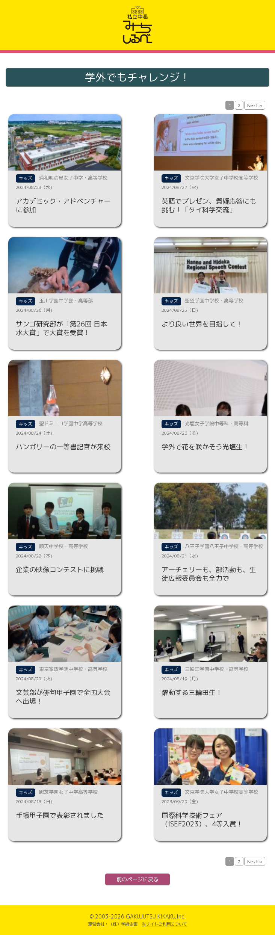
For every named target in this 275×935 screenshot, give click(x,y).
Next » (254, 105)
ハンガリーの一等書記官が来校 (63, 447)
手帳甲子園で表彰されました (60, 815)
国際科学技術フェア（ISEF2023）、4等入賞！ (202, 820)
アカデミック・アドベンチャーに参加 (63, 205)
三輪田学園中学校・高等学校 (216, 669)
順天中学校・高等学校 (63, 546)
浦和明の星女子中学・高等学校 (73, 177)
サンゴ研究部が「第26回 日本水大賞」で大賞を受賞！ (61, 328)
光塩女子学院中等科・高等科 (216, 423)
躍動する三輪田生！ (192, 692)
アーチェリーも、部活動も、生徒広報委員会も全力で (209, 574)
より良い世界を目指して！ (202, 324)
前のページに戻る (137, 879)
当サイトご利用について (164, 924)
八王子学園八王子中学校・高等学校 (224, 546)
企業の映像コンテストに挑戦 (60, 569)
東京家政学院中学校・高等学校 (73, 669)
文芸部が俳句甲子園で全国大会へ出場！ (63, 697)
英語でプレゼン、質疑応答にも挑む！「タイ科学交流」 (209, 205)
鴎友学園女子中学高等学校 (68, 791)
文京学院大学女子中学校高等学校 (221, 177)
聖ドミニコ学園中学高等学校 (71, 423)
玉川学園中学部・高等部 (66, 300)
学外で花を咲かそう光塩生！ (205, 447)
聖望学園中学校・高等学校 (214, 300)
